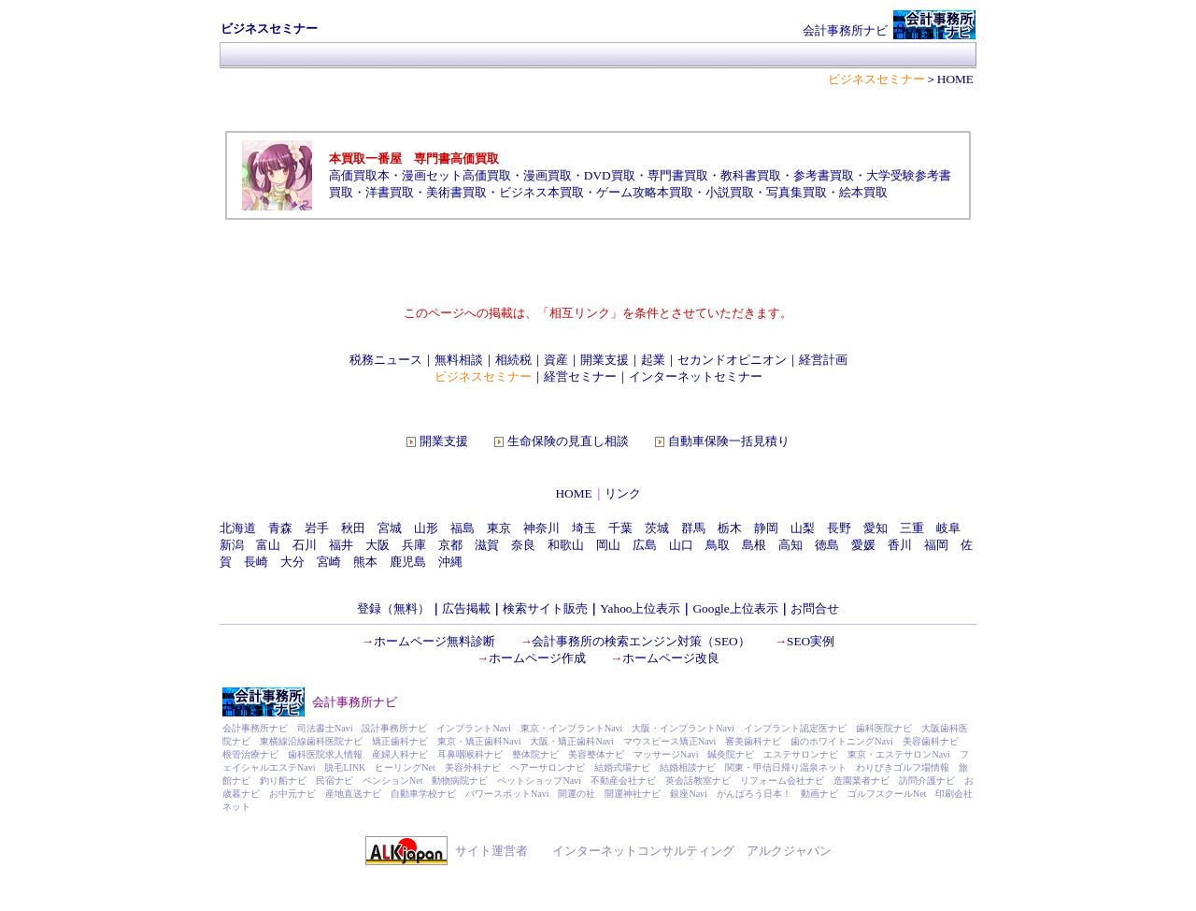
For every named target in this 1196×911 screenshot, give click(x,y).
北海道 (238, 528)
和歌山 (566, 545)
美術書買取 (456, 192)
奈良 (523, 545)
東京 (499, 528)
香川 (900, 545)
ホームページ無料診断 (434, 641)
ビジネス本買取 (541, 192)
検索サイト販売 (545, 608)
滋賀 (487, 545)
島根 (754, 545)
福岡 (936, 545)
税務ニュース (385, 360)
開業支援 (604, 360)
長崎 (256, 562)
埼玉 (584, 528)
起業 (653, 360)
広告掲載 (466, 608)
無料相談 (458, 360)
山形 (426, 528)
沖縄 (450, 562)
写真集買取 (796, 192)
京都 (450, 545)
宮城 (389, 528)
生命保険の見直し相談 (568, 441)
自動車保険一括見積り (729, 441)
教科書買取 (750, 175)
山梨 (802, 528)
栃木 (730, 528)
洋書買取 (389, 192)
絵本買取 (863, 192)
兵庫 (414, 545)
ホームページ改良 (670, 658)
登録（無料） (393, 608)
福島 (462, 528)
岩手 (317, 528)
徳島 (827, 545)
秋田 (353, 528)
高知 (790, 545)
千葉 (620, 528)
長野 (839, 528)
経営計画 (823, 360)
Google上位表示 (734, 608)
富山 (268, 545)
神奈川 (541, 528)
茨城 (657, 528)
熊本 (365, 562)
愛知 (875, 528)
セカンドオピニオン (732, 360)
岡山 (608, 545)
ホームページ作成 (537, 658)
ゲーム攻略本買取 (644, 192)
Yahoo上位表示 (640, 608)
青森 (280, 528)
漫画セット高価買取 (456, 175)
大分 (292, 562)
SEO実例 (810, 641)
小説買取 (729, 192)
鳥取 (717, 545)
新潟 (232, 545)
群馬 (693, 528)
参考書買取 (823, 175)
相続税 (513, 360)
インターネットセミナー (695, 376)
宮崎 (329, 562)
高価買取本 (359, 175)
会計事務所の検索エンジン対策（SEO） (640, 641)
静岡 (766, 528)
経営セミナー (580, 376)
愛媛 (863, 545)
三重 (912, 528)
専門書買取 (678, 175)
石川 (304, 545)
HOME (573, 493)
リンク (623, 493)
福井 (341, 545)
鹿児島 (408, 562)
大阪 (377, 545)
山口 (681, 545)
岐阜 (948, 528)
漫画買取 (547, 175)
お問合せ (814, 608)
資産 (556, 360)
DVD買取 (609, 175)
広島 (645, 545)
